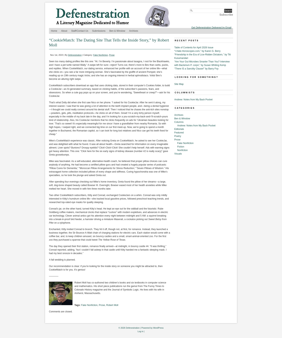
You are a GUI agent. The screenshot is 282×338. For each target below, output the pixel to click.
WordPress (158, 328)
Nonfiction (182, 150)
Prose (112, 55)
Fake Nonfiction (100, 55)
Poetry (177, 136)
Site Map (178, 84)
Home (54, 31)
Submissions (99, 31)
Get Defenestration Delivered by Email (211, 27)
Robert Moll (112, 305)
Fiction (180, 146)
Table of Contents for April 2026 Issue (193, 47)
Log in (140, 331)
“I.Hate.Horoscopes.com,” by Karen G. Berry (197, 51)
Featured (179, 132)
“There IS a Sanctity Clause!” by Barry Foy (196, 68)
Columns (178, 122)
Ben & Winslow (117, 31)
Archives (133, 31)
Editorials (179, 129)
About (64, 31)
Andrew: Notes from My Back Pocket (193, 99)
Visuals (178, 153)
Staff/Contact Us (79, 31)
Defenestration (75, 55)
